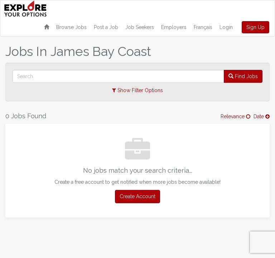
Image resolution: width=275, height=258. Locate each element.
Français (203, 27)
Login (226, 27)
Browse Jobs (71, 27)
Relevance (235, 116)
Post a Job (106, 27)
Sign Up (255, 27)
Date (262, 116)
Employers (174, 27)
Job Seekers (139, 27)
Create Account (137, 196)
